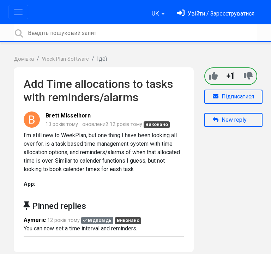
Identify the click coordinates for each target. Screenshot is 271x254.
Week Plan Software (65, 59)
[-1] (248, 76)
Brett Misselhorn (68, 115)
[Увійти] (215, 13)
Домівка (24, 59)
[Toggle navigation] (18, 12)
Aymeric (35, 220)
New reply (230, 119)
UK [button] (156, 13)
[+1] (213, 76)
